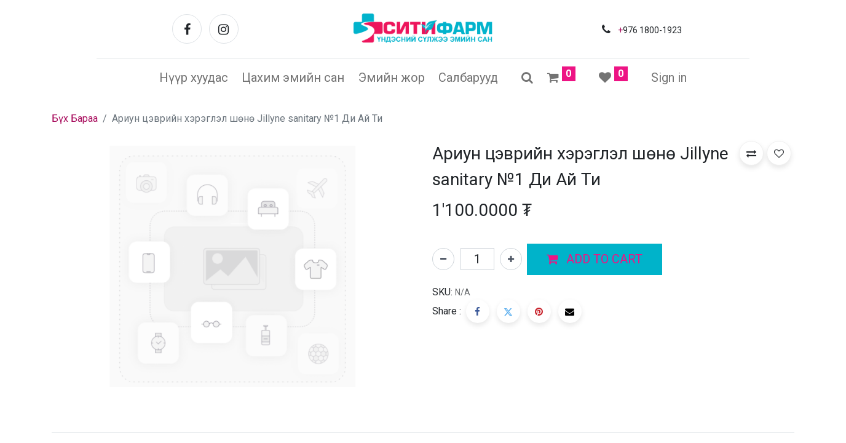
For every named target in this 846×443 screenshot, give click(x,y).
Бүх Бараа (75, 118)
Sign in (669, 77)
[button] (594, 260)
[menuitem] (193, 77)
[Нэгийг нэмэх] (511, 259)
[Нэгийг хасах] (443, 259)
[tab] (423, 432)
